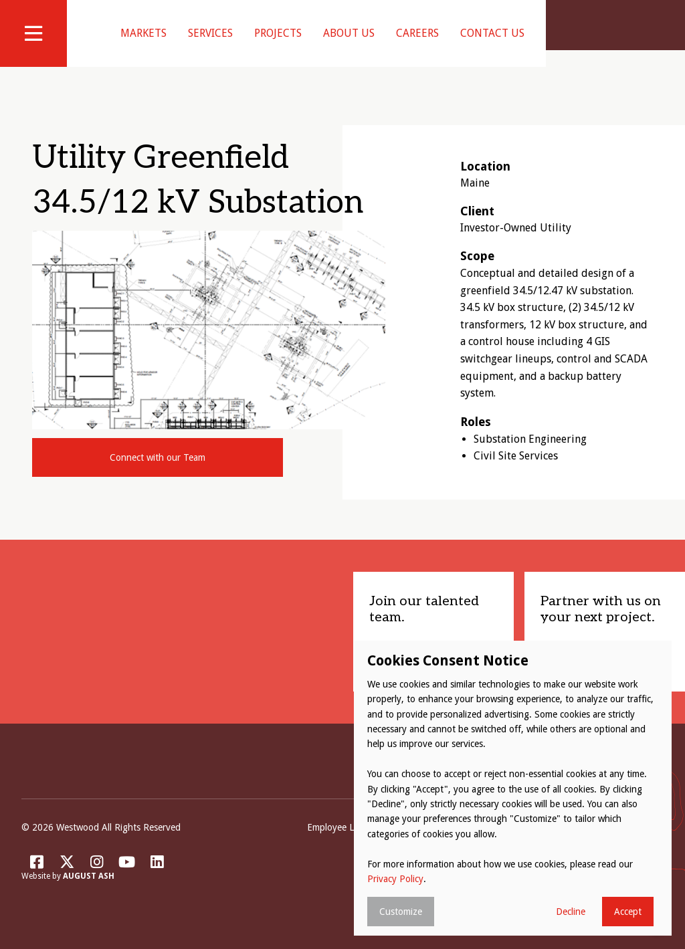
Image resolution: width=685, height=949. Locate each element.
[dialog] (513, 788)
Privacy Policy (395, 878)
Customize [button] (400, 911)
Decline (570, 911)
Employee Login (339, 844)
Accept (628, 911)
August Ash (88, 893)
